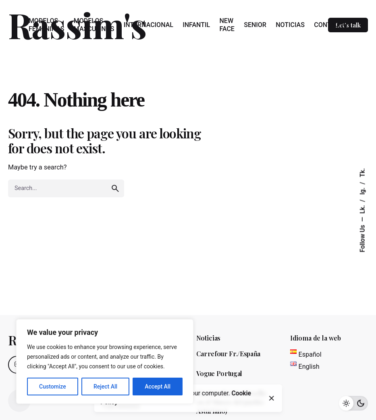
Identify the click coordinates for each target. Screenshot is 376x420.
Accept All (157, 386)
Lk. (362, 208)
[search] (115, 188)
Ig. (362, 190)
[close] (272, 398)
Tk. (362, 172)
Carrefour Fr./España (228, 353)
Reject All (105, 386)
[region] (104, 361)
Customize (52, 386)
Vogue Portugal (219, 373)
